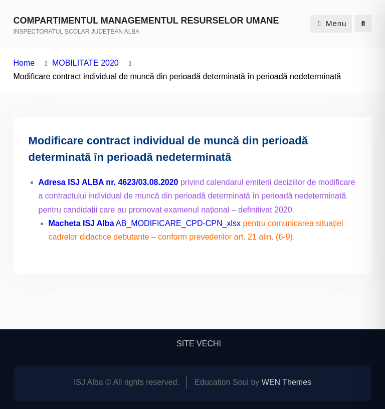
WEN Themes (286, 382)
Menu (331, 23)
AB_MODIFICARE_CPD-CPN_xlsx (145, 223)
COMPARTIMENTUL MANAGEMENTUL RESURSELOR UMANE (146, 21)
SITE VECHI (198, 344)
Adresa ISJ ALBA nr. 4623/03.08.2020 (108, 182)
